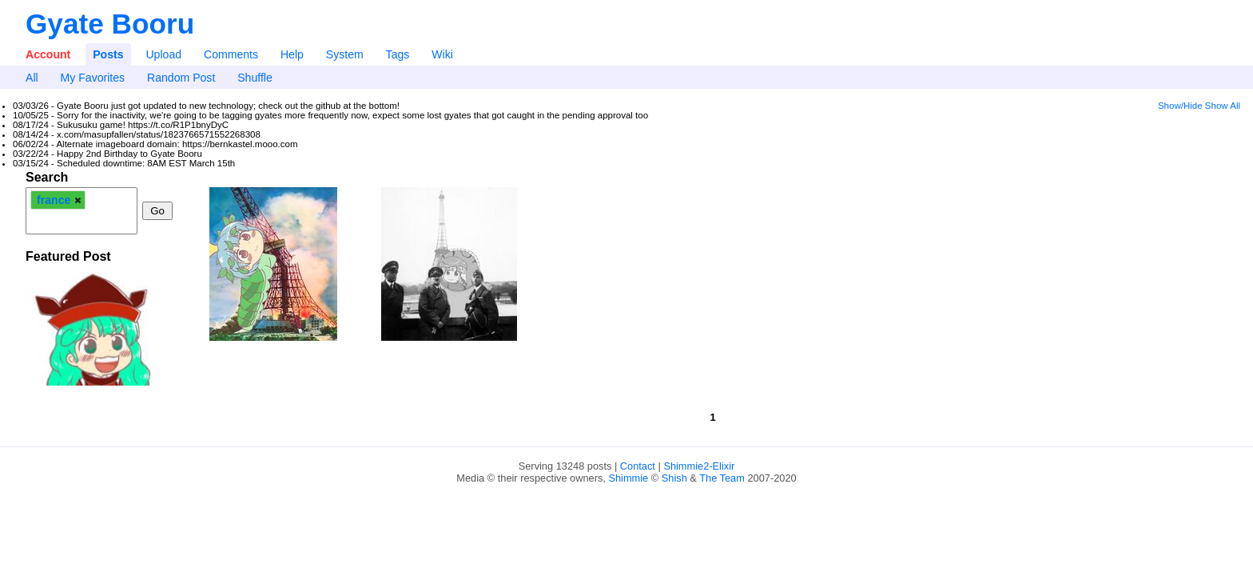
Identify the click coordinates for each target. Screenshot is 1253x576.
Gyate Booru (110, 23)
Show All (1222, 105)
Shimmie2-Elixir (698, 466)
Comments (231, 54)
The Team (722, 478)
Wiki (442, 54)
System (345, 54)
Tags (398, 54)
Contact (637, 466)
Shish (674, 478)
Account (48, 54)
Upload (163, 54)
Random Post (181, 77)
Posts (108, 54)
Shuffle (254, 77)
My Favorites (93, 77)
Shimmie (628, 478)
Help (292, 54)
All (32, 77)
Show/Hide (1180, 105)
